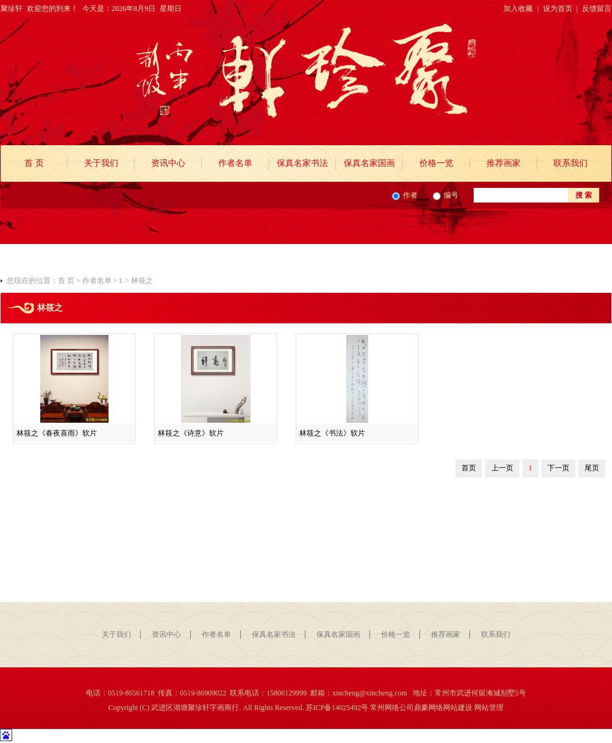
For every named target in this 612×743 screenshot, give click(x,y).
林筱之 (142, 280)
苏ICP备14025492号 (337, 707)
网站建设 (457, 707)
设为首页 (557, 8)
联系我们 (570, 163)
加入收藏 (518, 8)
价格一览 (436, 163)
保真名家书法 (302, 163)
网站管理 (488, 707)
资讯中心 (168, 163)
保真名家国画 (369, 163)
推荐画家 (503, 163)
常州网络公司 (392, 707)
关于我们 (101, 163)
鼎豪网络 (428, 707)
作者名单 (235, 163)
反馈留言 (596, 8)
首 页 (34, 163)
